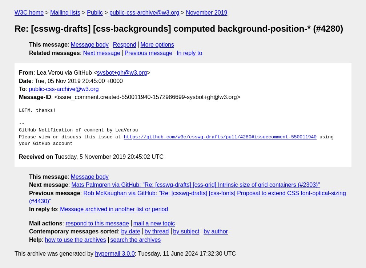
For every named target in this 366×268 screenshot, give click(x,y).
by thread (157, 231)
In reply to (189, 53)
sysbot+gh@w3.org (122, 73)
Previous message (149, 53)
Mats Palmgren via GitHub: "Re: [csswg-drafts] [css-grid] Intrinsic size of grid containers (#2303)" (196, 185)
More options (157, 45)
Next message (101, 53)
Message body (90, 45)
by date (130, 231)
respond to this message (97, 223)
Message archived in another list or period (114, 209)
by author (216, 231)
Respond (124, 45)
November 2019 (207, 12)
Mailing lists (65, 12)
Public (95, 12)
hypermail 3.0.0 (114, 254)
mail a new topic (154, 223)
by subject (186, 231)
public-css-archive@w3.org (144, 12)
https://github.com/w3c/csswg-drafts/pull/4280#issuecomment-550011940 (220, 137)
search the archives (135, 240)
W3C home (29, 12)
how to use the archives (75, 240)
